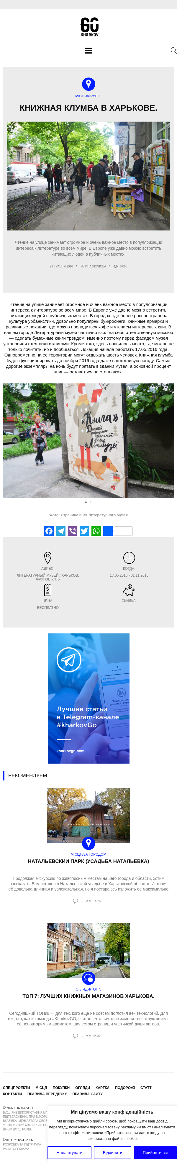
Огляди (82, 1088)
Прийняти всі (155, 1152)
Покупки (61, 1088)
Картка (102, 1088)
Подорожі (125, 1088)
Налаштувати (70, 1152)
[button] (168, 441)
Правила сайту (87, 1094)
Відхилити (112, 1152)
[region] (112, 1134)
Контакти (12, 1094)
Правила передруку (47, 1094)
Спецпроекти (16, 1088)
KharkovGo (88, 26)
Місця (41, 1088)
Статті (146, 1088)
